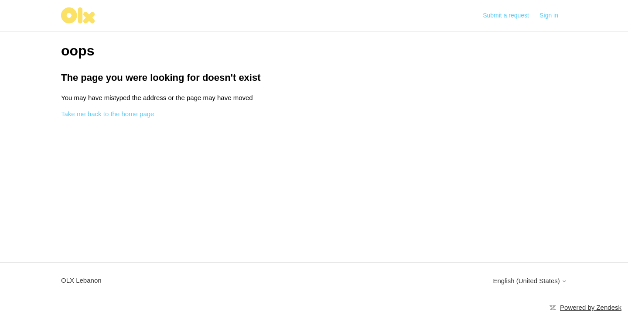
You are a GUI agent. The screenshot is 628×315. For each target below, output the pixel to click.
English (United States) (530, 280)
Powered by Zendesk (590, 307)
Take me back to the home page (107, 114)
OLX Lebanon (81, 280)
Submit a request (506, 15)
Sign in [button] (548, 15)
